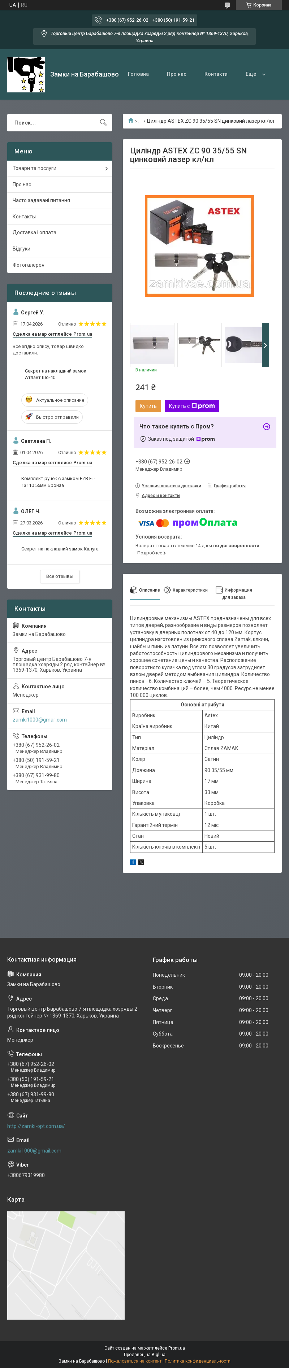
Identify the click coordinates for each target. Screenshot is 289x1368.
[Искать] (103, 122)
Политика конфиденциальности (197, 1361)
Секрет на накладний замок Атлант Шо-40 (55, 374)
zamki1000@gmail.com (40, 720)
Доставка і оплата (34, 232)
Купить (148, 406)
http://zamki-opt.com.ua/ (36, 1126)
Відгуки (21, 249)
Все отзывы (59, 576)
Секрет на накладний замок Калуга (60, 549)
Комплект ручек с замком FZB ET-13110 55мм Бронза (58, 482)
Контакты (24, 216)
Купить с (192, 406)
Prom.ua (176, 1348)
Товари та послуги (34, 168)
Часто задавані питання (41, 200)
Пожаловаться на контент (134, 1361)
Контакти (216, 74)
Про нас (176, 74)
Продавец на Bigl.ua (144, 1354)
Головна (138, 74)
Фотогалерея (28, 265)
